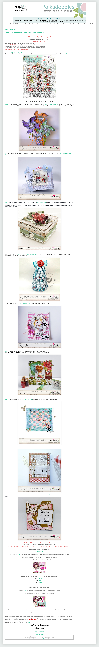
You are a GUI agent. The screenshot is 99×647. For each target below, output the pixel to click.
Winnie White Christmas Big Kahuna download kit (25, 254)
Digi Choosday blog (40, 23)
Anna (6, 104)
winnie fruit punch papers (25, 303)
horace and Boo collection (25, 494)
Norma (6, 397)
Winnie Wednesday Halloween (51, 104)
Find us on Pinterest (77, 23)
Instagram (6, 26)
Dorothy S (40, 582)
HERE (18, 554)
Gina (6, 153)
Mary (6, 202)
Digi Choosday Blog (39, 631)
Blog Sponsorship (67, 23)
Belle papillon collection (27, 399)
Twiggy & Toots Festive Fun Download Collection (36, 447)
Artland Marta (40, 551)
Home (5, 23)
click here (43, 638)
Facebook (92, 23)
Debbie (40, 580)
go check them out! (66, 53)
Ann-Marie (7, 253)
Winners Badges (23, 23)
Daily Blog (31, 23)
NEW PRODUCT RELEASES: (13, 52)
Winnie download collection (46, 494)
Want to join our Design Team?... (54, 23)
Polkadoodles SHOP (13, 23)
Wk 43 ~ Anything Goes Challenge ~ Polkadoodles (24, 32)
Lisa (14, 447)
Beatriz (41, 579)
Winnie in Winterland (41, 202)
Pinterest (86, 23)
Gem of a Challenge (39, 634)
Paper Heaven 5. (51, 203)
